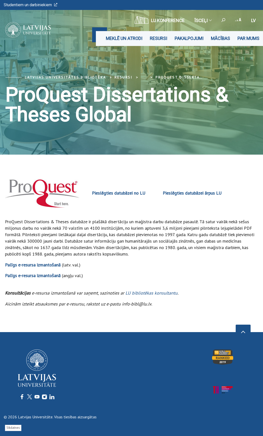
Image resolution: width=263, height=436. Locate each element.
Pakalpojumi (189, 38)
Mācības (220, 38)
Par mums (248, 38)
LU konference (160, 20)
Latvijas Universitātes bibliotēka (65, 77)
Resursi (158, 38)
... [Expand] (144, 77)
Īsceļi (202, 20)
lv (253, 20)
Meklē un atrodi (124, 38)
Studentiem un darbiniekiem (30, 4)
